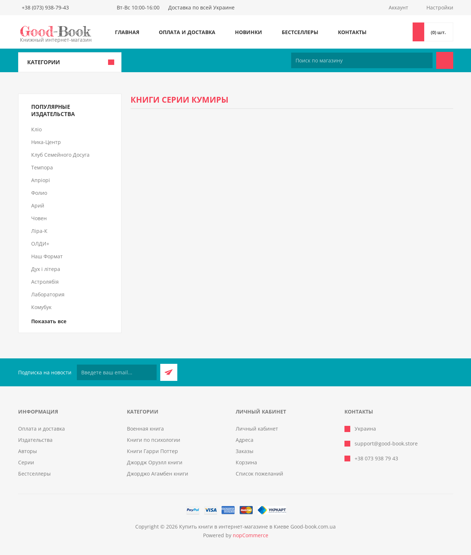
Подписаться (168, 372)
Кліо (36, 129)
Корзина (246, 462)
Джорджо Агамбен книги (157, 473)
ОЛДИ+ (40, 243)
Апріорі (40, 180)
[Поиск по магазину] (362, 60)
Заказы (244, 451)
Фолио (39, 192)
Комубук (41, 307)
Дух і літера (45, 269)
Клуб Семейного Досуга (60, 154)
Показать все (48, 321)
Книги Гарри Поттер (152, 451)
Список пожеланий (259, 473)
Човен (39, 218)
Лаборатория (48, 294)
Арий (37, 205)
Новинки (248, 32)
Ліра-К (39, 230)
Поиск (444, 60)
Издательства (35, 439)
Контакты (352, 32)
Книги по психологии (153, 439)
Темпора (42, 167)
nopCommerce (250, 535)
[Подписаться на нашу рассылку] (117, 372)
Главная (127, 32)
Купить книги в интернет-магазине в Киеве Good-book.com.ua (257, 526)
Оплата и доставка (187, 32)
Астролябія (45, 281)
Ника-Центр (46, 142)
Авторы (27, 451)
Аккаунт (398, 7)
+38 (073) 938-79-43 (45, 7)
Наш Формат (47, 256)
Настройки (439, 7)
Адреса (244, 439)
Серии (26, 462)
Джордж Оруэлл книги (154, 462)
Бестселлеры (300, 32)
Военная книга (145, 428)
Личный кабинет (257, 428)
